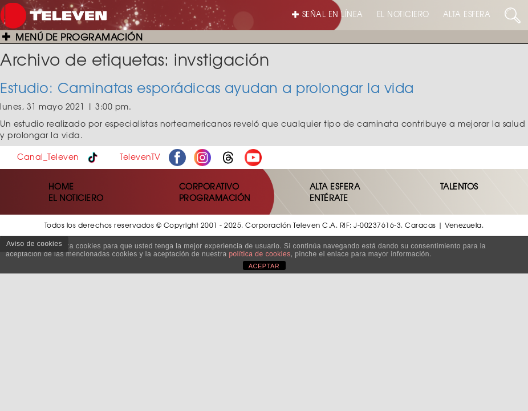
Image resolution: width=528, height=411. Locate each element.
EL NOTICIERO (403, 14)
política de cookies (259, 254)
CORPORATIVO (209, 186)
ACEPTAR (264, 266)
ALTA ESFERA (467, 14)
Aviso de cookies (34, 244)
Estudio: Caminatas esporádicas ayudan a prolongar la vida (207, 87)
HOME (61, 186)
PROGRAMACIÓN (214, 197)
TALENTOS (459, 186)
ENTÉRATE (329, 197)
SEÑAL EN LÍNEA (327, 14)
